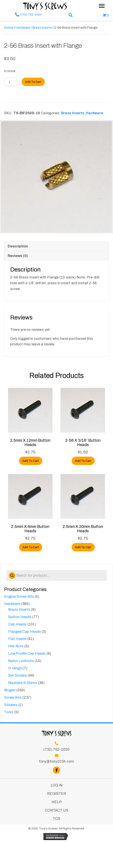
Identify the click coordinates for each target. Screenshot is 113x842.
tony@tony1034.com (56, 761)
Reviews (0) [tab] (18, 256)
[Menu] (101, 6)
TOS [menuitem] (56, 819)
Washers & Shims (22, 683)
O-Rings (15, 668)
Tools (8, 712)
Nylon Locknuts (21, 661)
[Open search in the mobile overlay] (56, 575)
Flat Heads (17, 639)
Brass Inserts (19, 609)
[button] (70, 15)
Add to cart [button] (30, 460)
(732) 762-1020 (31, 14)
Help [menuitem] (57, 802)
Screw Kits (13, 697)
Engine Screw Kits (19, 597)
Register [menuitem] (56, 794)
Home (8, 27)
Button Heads (19, 617)
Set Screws (17, 675)
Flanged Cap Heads (24, 632)
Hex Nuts (16, 646)
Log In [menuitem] (57, 785)
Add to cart (33, 81)
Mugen (9, 690)
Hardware (12, 604)
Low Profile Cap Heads (27, 653)
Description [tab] (18, 246)
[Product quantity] (11, 82)
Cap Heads (17, 624)
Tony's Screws (45, 6)
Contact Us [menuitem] (56, 810)
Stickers (10, 705)
